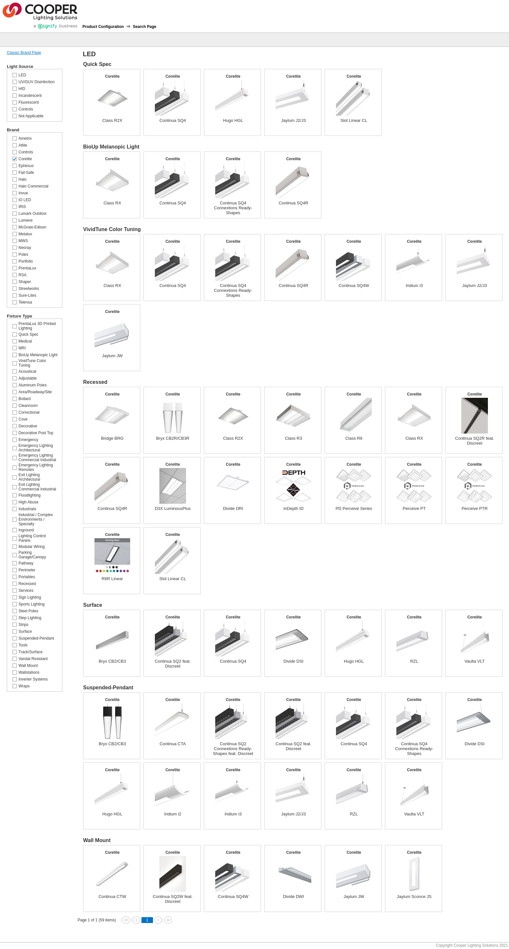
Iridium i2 (172, 814)
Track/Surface (31, 652)
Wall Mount (28, 665)
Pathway (26, 563)
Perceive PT (414, 508)
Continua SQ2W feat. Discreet (173, 899)
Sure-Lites (27, 295)
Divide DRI (233, 508)
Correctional (29, 412)
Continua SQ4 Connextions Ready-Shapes (233, 208)
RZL (414, 661)
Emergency (28, 439)
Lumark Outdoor (33, 213)
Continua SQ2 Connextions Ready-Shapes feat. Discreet (233, 748)
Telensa (25, 302)
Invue (23, 193)
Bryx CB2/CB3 (112, 661)
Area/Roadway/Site (35, 392)
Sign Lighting (30, 597)
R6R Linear (112, 578)
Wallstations (29, 672)
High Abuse (28, 502)
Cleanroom (28, 405)
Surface (25, 631)
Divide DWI (293, 896)
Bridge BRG (112, 438)
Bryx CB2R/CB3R (173, 438)
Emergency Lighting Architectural (36, 447)
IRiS (22, 206)
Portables (27, 577)
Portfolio (26, 261)
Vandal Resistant (33, 658)
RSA (23, 275)
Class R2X (112, 120)
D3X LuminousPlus (173, 508)
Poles (23, 254)
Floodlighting (30, 495)
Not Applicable (31, 116)
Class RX (112, 203)
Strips (24, 624)
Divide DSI (293, 661)
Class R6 (354, 438)
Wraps (24, 686)
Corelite (25, 159)
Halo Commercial (33, 186)
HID (22, 88)
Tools (23, 645)
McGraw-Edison (32, 227)
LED (22, 75)
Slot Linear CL (354, 120)
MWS (23, 241)
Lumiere (25, 220)
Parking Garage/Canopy (32, 554)
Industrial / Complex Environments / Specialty (36, 519)
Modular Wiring (32, 546)
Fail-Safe (26, 172)
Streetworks (29, 288)
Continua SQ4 (172, 120)
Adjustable (28, 378)
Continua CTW (112, 896)
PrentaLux (27, 268)
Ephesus (26, 165)
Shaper (25, 282)
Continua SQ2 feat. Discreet (173, 664)
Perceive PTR (475, 508)
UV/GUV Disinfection (37, 82)
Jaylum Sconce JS (414, 896)
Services (26, 590)
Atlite (23, 145)
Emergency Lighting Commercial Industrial (37, 457)
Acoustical (27, 371)
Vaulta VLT (475, 661)
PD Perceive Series (354, 508)
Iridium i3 (414, 285)
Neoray (25, 247)
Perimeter (27, 570)
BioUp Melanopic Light (38, 355)
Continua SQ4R (293, 203)
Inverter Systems (33, 679)
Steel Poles (28, 611)
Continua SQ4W (354, 285)
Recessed (27, 583)
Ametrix (25, 138)
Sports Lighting (31, 604)
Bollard (25, 398)
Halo (23, 179)
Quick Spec (28, 334)
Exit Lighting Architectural (29, 477)
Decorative (28, 426)
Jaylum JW (112, 355)
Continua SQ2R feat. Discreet (474, 441)
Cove (23, 419)
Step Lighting (30, 618)
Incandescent (30, 95)
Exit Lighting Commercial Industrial (37, 486)
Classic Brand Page (24, 52)
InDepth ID (293, 508)
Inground (26, 530)
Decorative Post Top (36, 433)
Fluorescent (29, 102)
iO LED (25, 200)
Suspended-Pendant (36, 638)
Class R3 (293, 438)
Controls (26, 109)
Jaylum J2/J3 (293, 120)
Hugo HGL (233, 120)
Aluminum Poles (33, 385)
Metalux (25, 234)
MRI (22, 348)
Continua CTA (173, 743)
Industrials (27, 509)
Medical (25, 341)
